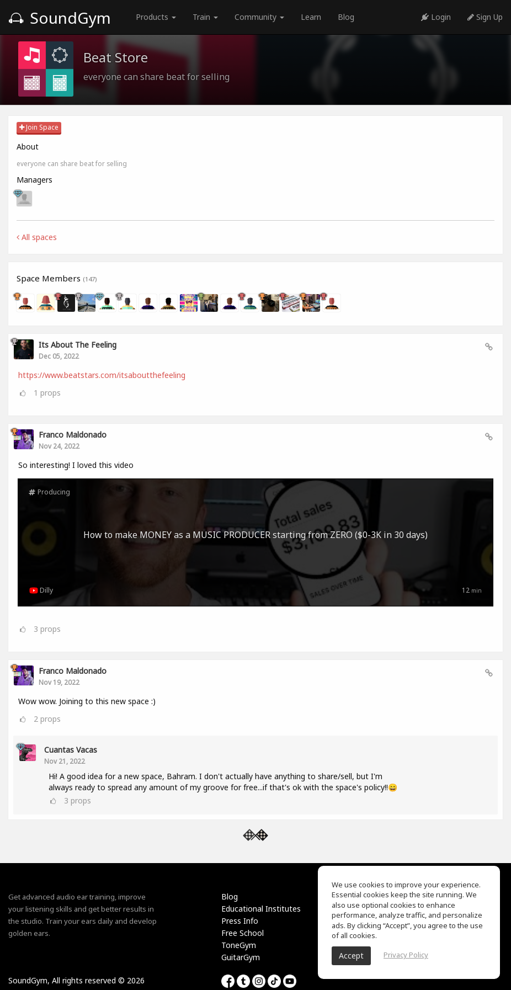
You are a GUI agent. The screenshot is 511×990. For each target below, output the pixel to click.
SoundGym (59, 17)
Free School (242, 933)
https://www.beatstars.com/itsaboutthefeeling (101, 375)
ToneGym (238, 945)
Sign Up (485, 17)
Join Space (38, 127)
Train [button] (205, 17)
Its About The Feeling (77, 344)
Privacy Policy (406, 955)
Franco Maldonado (73, 434)
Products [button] (156, 17)
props (47, 392)
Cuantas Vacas (70, 749)
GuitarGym (240, 957)
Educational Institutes (261, 908)
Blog (346, 17)
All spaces (37, 237)
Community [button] (259, 17)
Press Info (239, 921)
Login (436, 17)
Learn (311, 17)
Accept (351, 955)
